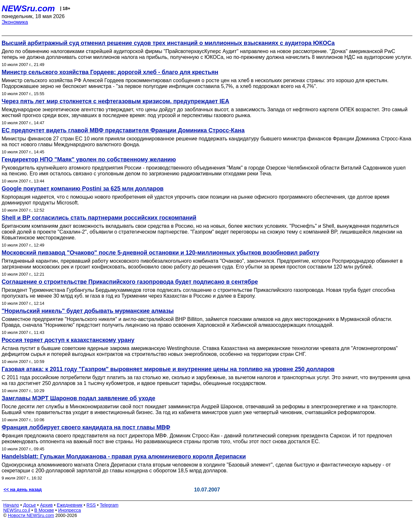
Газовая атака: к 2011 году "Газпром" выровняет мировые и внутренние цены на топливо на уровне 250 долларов (168, 369)
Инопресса (69, 510)
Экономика (15, 22)
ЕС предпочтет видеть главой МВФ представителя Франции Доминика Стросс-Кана (123, 130)
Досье (29, 505)
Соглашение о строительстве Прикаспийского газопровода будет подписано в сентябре (130, 282)
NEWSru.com (28, 8)
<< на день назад (23, 489)
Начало (11, 505)
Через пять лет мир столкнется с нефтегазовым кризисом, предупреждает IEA (115, 101)
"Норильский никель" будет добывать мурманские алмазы (88, 311)
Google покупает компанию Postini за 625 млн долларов (83, 188)
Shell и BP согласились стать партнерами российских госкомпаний (99, 217)
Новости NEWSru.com (31, 515)
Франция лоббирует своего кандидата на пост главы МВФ (86, 427)
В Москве (44, 510)
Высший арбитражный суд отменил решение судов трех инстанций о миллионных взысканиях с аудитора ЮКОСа (168, 43)
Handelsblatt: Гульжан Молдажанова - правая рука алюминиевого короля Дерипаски (124, 456)
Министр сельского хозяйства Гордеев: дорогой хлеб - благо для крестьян (110, 72)
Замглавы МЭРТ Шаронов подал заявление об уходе (78, 398)
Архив (46, 505)
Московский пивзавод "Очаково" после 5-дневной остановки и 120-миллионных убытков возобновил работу (160, 252)
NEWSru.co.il (16, 510)
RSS (91, 505)
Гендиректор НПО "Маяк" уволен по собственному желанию (89, 159)
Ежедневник (69, 505)
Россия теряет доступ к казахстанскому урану (68, 340)
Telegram (109, 505)
